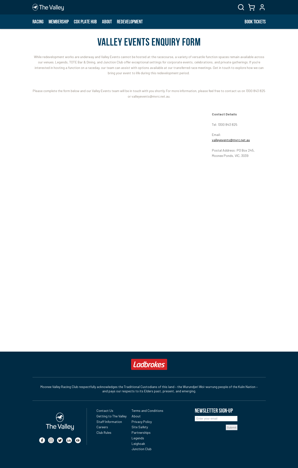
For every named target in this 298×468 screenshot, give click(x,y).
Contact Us (104, 410)
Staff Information (109, 422)
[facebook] (42, 440)
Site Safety (140, 427)
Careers (102, 427)
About (107, 21)
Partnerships (141, 432)
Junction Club (142, 449)
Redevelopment (130, 21)
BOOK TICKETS (255, 21)
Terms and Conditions (147, 410)
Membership (59, 21)
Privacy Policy (142, 422)
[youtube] (78, 440)
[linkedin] (69, 440)
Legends (138, 438)
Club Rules (103, 432)
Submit (231, 427)
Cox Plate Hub (85, 21)
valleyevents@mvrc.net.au (231, 140)
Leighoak (138, 443)
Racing (38, 21)
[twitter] (60, 440)
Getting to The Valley (111, 416)
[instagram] (51, 440)
